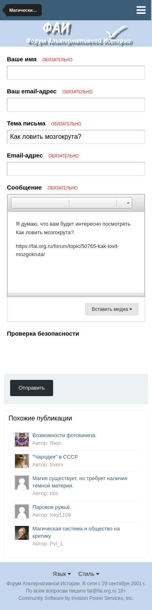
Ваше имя (40, 59)
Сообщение (42, 187)
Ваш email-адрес (49, 91)
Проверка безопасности (43, 333)
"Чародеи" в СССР (55, 457)
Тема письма (44, 123)
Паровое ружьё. (51, 507)
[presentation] (68, 355)
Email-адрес (43, 155)
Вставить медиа (112, 309)
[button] (17, 203)
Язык (62, 574)
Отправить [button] (32, 388)
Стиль (88, 574)
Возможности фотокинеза (63, 435)
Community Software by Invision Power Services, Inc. (75, 598)
